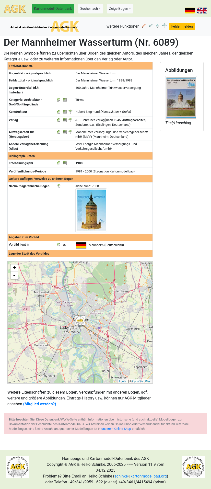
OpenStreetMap (141, 381)
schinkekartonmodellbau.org (140, 476)
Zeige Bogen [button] (118, 9)
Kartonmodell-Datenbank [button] (53, 9)
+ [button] (14, 268)
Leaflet (123, 381)
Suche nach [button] (89, 9)
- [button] (14, 275)
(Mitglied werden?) (39, 404)
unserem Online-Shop (116, 429)
